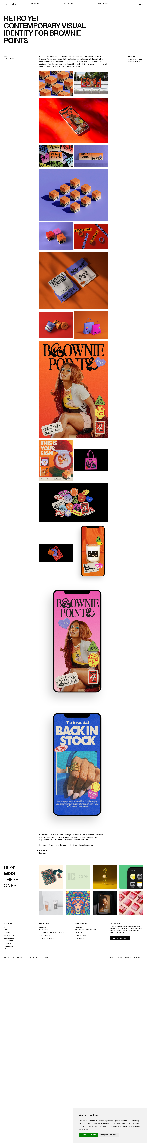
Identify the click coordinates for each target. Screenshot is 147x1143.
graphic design (134, 62)
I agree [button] (83, 1135)
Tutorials (7, 944)
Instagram (43, 853)
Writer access (44, 935)
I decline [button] (93, 1135)
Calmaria (78, 933)
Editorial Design (10, 935)
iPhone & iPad (79, 938)
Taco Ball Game (81, 935)
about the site (103, 4)
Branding (7, 933)
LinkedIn (137, 957)
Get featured (68, 4)
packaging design (135, 59)
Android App (79, 927)
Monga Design (45, 56)
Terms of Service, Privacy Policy (51, 933)
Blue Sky (119, 957)
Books (6, 930)
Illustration (8, 941)
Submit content (120, 938)
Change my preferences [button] (108, 1135)
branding (131, 57)
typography (8, 946)
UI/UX (5, 949)
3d (4, 927)
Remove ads (43, 930)
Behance (43, 850)
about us (42, 927)
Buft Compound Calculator (85, 930)
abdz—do (10, 4)
